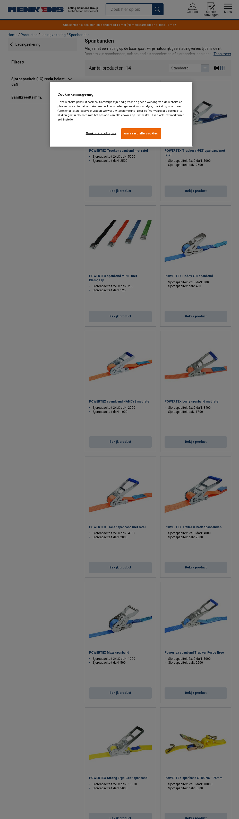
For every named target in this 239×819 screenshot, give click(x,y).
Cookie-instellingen (101, 133)
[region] (121, 114)
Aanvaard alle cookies (141, 133)
